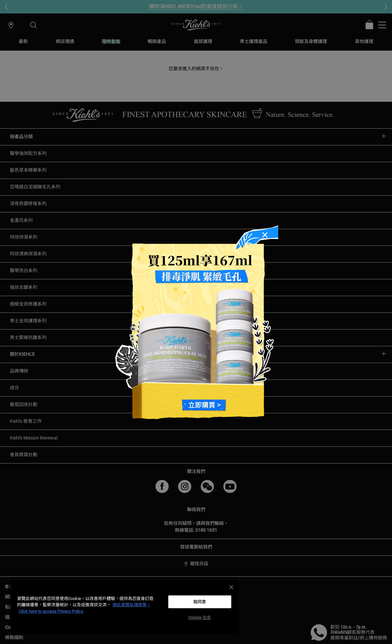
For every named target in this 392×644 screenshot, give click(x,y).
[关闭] (231, 587)
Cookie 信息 (199, 617)
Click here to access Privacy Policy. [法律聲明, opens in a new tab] (51, 611)
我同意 (199, 601)
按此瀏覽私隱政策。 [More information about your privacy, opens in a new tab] (132, 604)
